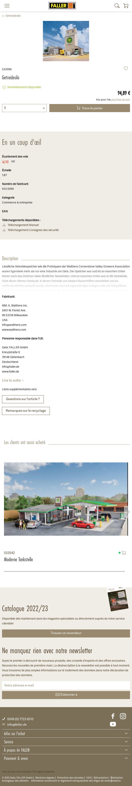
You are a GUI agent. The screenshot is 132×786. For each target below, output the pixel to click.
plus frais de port (120, 99)
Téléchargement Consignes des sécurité (30, 230)
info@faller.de (14, 725)
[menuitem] (5, 5)
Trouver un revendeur (66, 633)
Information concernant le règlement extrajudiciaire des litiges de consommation (76, 780)
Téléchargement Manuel (20, 225)
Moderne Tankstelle (18, 559)
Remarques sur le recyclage (26, 411)
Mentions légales (45, 777)
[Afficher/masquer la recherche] (117, 5)
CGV (88, 777)
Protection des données (70, 777)
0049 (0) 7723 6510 (18, 719)
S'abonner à (66, 695)
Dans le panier (89, 108)
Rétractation (101, 777)
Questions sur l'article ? (23, 399)
